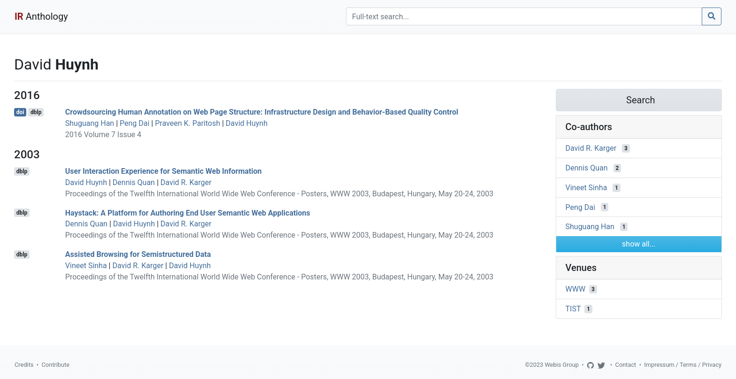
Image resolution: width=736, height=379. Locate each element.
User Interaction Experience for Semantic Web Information (163, 171)
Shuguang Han (89, 123)
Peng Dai (134, 123)
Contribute (55, 364)
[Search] (524, 16)
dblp (36, 112)
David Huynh (247, 123)
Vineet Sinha (86, 265)
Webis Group (561, 364)
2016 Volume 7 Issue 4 (103, 134)
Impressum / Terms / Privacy (682, 364)
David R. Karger (186, 182)
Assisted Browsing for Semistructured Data (138, 254)
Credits (24, 364)
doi (20, 112)
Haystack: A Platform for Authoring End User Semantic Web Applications (187, 212)
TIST (573, 308)
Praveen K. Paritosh (187, 123)
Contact (625, 364)
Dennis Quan (134, 182)
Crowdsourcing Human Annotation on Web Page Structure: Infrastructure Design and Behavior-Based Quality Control (261, 112)
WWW (576, 289)
